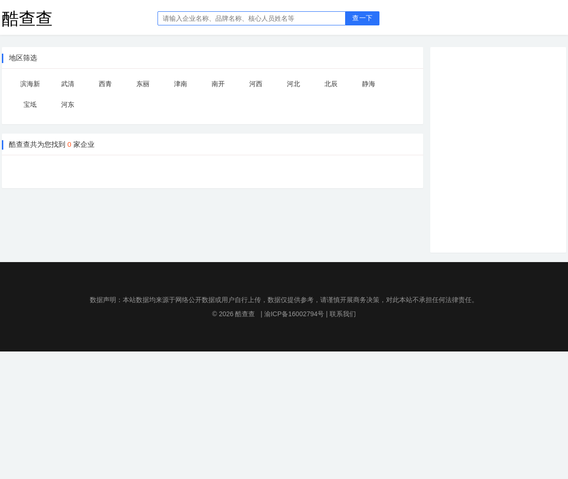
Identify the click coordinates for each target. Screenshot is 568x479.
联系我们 (343, 314)
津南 (180, 84)
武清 (67, 84)
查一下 (362, 18)
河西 (255, 84)
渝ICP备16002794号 (294, 314)
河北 (293, 84)
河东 (67, 104)
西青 (105, 84)
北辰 (331, 84)
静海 (368, 84)
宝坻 (30, 104)
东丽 (143, 84)
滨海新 (30, 84)
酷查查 (27, 18)
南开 (218, 84)
